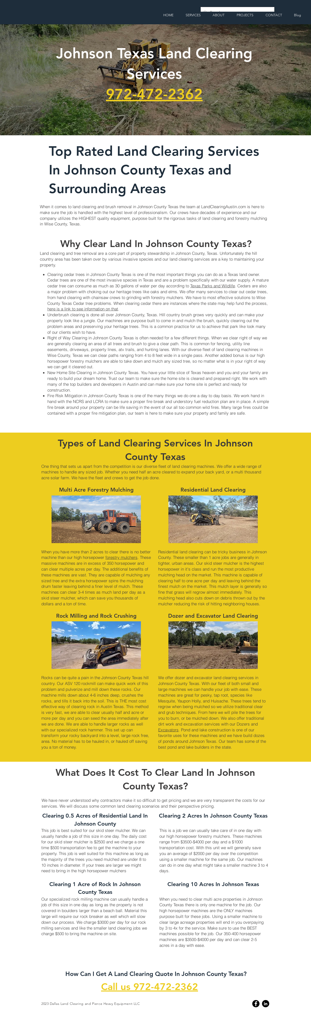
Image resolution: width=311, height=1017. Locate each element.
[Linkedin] (265, 1003)
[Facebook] (255, 1003)
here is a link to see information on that (82, 308)
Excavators (168, 729)
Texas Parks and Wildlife (212, 285)
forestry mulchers (121, 557)
